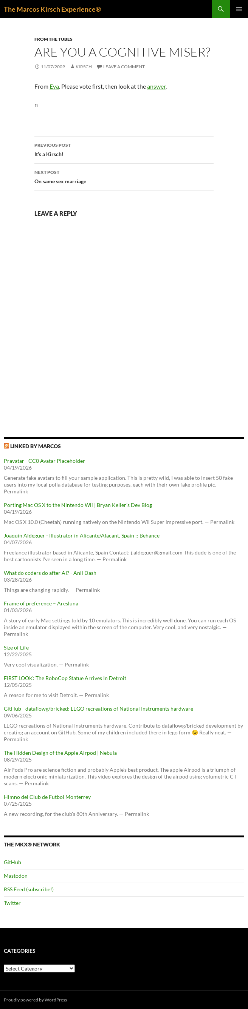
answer (156, 86)
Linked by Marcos (35, 446)
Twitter (12, 903)
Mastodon (16, 875)
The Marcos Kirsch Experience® (52, 9)
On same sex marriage (124, 176)
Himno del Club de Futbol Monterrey (47, 797)
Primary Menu (239, 9)
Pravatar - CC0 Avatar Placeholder (44, 461)
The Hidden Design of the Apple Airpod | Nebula (60, 752)
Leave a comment (124, 66)
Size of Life (16, 647)
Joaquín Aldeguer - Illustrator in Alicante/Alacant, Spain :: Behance (82, 535)
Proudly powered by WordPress (35, 1000)
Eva (54, 86)
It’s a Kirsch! (124, 149)
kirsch (84, 66)
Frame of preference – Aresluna (41, 603)
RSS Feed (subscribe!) (29, 889)
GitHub (12, 862)
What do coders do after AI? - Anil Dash (50, 573)
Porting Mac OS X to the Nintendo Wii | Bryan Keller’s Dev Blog (78, 505)
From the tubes (53, 39)
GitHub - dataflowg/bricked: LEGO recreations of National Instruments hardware (98, 708)
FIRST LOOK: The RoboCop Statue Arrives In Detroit (65, 678)
